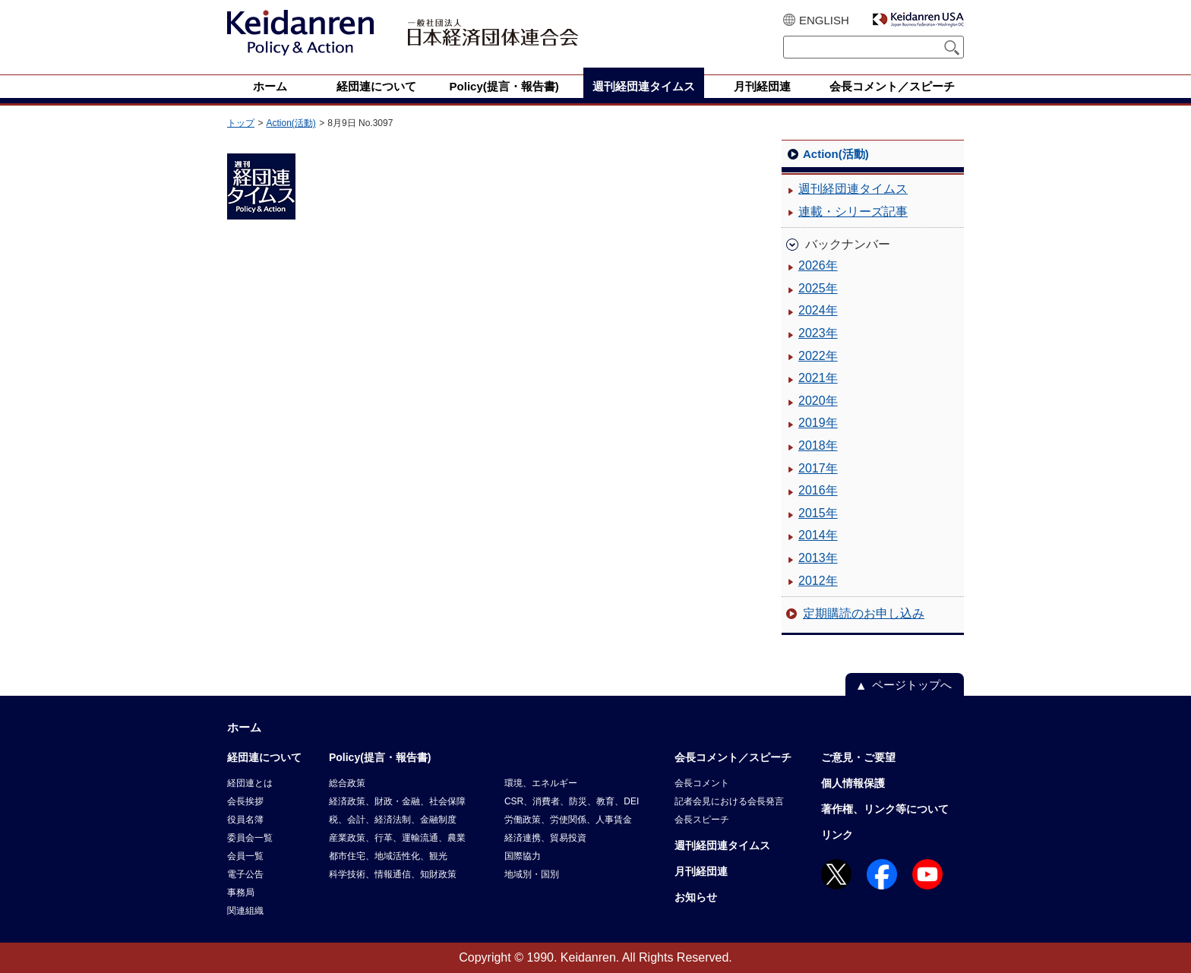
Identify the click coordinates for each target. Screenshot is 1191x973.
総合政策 (347, 783)
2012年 (818, 580)
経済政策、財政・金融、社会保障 (397, 801)
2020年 (818, 400)
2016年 (818, 490)
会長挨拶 (245, 801)
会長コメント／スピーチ (732, 757)
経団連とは (250, 783)
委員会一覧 (250, 837)
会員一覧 (245, 856)
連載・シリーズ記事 (853, 211)
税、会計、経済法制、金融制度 (392, 819)
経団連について (264, 757)
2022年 (818, 355)
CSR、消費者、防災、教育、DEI (571, 801)
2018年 (818, 445)
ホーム (244, 727)
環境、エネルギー (540, 783)
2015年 (818, 513)
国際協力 (522, 856)
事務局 (240, 892)
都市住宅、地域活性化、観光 (388, 856)
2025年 (818, 288)
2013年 (818, 557)
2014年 (818, 535)
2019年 (818, 422)
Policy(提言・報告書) (380, 757)
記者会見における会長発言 (729, 801)
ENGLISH (824, 20)
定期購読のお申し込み (863, 613)
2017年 (818, 468)
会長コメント (701, 783)
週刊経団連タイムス (853, 188)
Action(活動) (290, 123)
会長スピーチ (701, 819)
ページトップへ (912, 684)
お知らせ (695, 897)
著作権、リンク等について (885, 809)
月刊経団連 (701, 871)
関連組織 (245, 910)
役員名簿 (245, 819)
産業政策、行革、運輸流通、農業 (397, 837)
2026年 (818, 265)
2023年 (818, 333)
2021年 (818, 377)
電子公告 (245, 874)
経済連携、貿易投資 (545, 837)
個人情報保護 (853, 783)
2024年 (818, 310)
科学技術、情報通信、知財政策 (392, 874)
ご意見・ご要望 (858, 757)
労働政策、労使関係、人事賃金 (568, 819)
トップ (240, 123)
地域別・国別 (531, 874)
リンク (837, 835)
